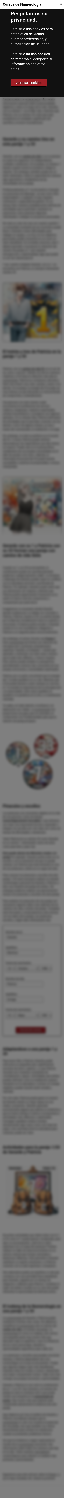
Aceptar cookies (28, 83)
